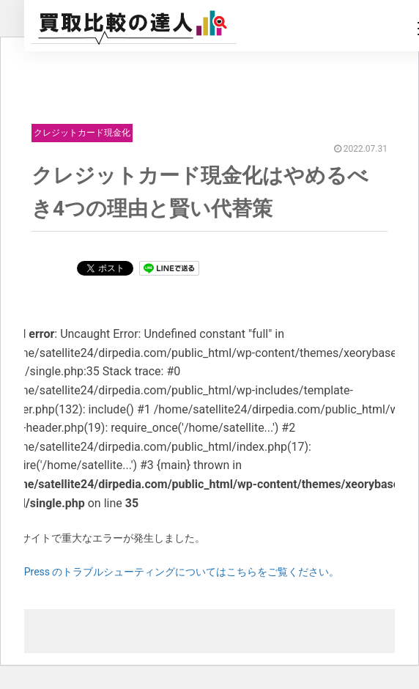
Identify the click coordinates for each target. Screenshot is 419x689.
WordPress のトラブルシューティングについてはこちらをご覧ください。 (170, 572)
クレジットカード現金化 (82, 133)
